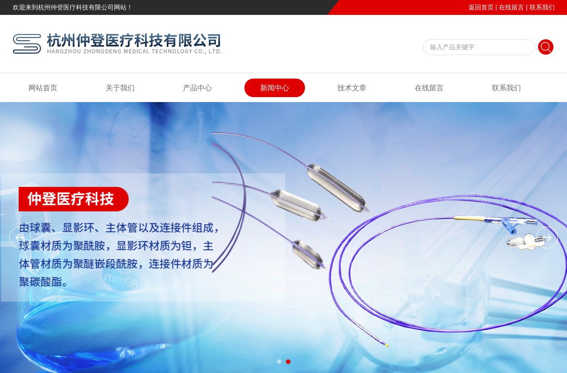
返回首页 (481, 7)
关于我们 (120, 88)
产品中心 (197, 88)
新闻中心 (274, 88)
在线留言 (511, 7)
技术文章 (351, 88)
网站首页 (42, 88)
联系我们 (542, 7)
